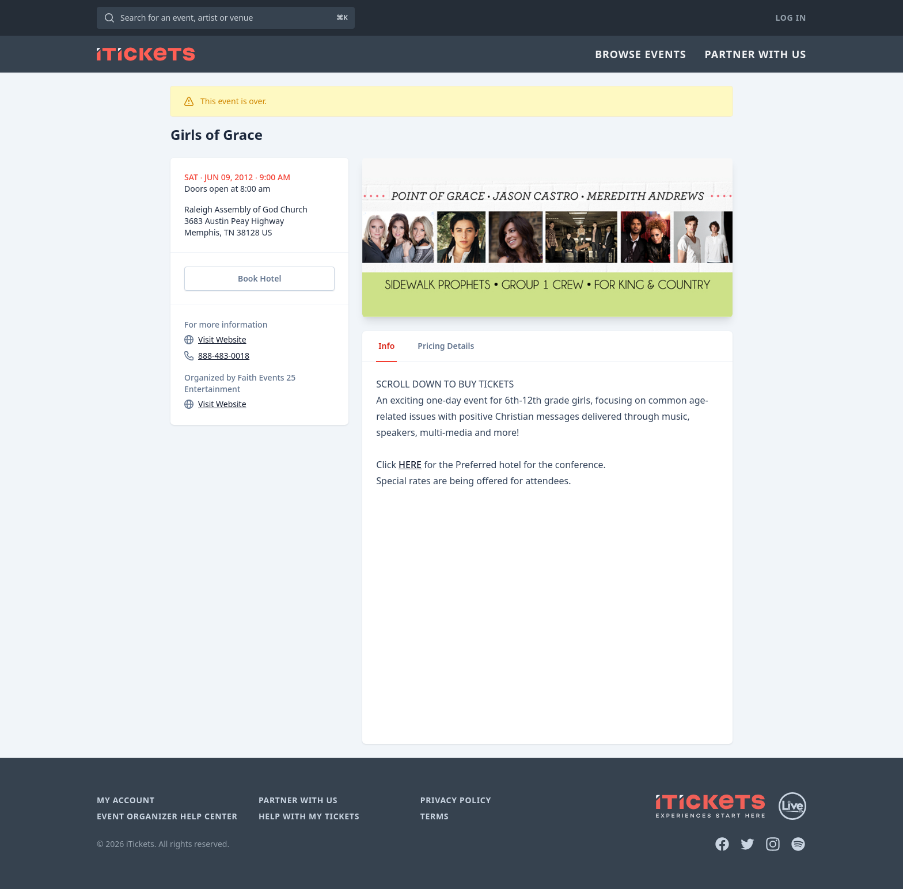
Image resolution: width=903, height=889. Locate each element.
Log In (791, 17)
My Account (126, 800)
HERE (410, 464)
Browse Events (640, 54)
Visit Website (222, 339)
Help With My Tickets (309, 816)
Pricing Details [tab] (446, 345)
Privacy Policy (455, 800)
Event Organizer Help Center (167, 816)
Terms (434, 816)
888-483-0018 (223, 355)
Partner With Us (755, 54)
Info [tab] (386, 345)
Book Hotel (259, 278)
